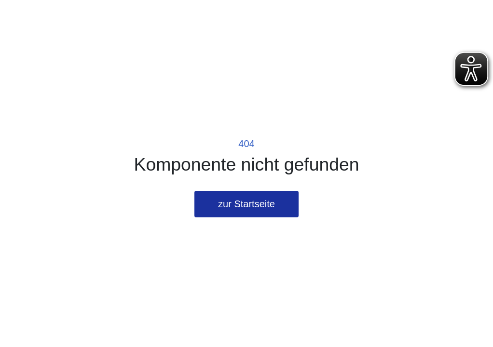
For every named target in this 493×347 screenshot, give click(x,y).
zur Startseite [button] (246, 204)
